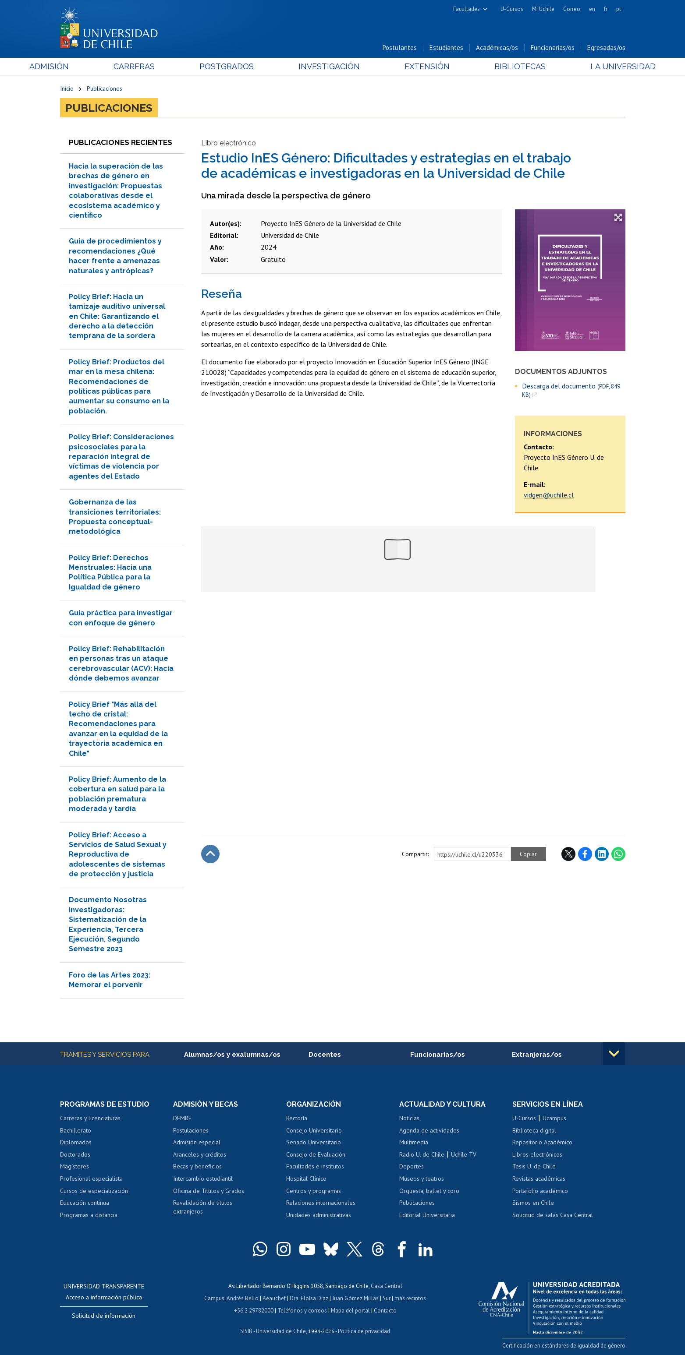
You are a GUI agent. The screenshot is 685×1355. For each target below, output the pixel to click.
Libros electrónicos (537, 1154)
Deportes (411, 1166)
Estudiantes (446, 47)
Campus (214, 1298)
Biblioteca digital (534, 1130)
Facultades (466, 9)
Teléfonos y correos (302, 1310)
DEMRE (182, 1118)
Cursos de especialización (94, 1191)
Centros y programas (313, 1191)
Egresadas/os (606, 47)
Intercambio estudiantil (203, 1178)
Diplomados (76, 1142)
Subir (210, 854)
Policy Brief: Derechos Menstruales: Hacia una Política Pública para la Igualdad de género (110, 572)
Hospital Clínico (306, 1178)
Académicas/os (497, 47)
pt (618, 9)
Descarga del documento (571, 390)
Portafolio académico (540, 1191)
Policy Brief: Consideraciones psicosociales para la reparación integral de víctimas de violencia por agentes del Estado (121, 456)
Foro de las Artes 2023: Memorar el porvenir (109, 980)
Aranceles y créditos (199, 1154)
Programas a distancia (88, 1215)
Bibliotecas (499, 66)
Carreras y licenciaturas (90, 1118)
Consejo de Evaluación (315, 1154)
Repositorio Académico (542, 1142)
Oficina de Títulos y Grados (208, 1191)
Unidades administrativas (318, 1215)
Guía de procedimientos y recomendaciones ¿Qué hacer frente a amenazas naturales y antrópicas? (115, 256)
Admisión (79, 66)
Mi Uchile (543, 9)
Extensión (417, 66)
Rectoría (296, 1118)
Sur (386, 1298)
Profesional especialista (91, 1178)
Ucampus (554, 1118)
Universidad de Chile (281, 1331)
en (592, 9)
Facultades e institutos (315, 1166)
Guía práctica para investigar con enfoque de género (121, 618)
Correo (571, 9)
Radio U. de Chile (421, 1154)
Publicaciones (104, 88)
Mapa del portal (350, 1310)
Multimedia (413, 1142)
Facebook (585, 854)
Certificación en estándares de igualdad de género (563, 1345)
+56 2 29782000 (253, 1310)
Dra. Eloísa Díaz (309, 1298)
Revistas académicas (538, 1178)
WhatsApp (618, 854)
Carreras (154, 66)
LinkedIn (602, 854)
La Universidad (592, 66)
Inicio (67, 88)
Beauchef (274, 1298)
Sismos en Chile (533, 1203)
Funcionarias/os (553, 47)
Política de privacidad (364, 1331)
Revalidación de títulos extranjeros (202, 1207)
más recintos (410, 1298)
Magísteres (74, 1166)
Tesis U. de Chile (534, 1166)
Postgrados (236, 66)
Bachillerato (75, 1130)
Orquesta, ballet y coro (429, 1191)
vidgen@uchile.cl (549, 494)
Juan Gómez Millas (355, 1298)
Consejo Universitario (314, 1130)
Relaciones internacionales (320, 1203)
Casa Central (386, 1286)
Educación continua (84, 1203)
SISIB (246, 1331)
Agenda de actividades (429, 1130)
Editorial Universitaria (427, 1215)
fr (605, 9)
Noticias (409, 1118)
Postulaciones (191, 1130)
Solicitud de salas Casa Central (552, 1215)
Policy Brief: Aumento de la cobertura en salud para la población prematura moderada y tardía (117, 794)
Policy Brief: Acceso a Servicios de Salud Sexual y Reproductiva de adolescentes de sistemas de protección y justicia (118, 855)
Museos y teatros (421, 1178)
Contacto (385, 1310)
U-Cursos (511, 9)
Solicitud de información (103, 1316)
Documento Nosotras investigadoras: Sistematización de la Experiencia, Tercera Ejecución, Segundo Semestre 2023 (108, 924)
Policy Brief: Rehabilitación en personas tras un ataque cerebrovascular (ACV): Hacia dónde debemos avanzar (121, 663)
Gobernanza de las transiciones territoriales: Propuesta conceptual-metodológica (115, 517)
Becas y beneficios (197, 1166)
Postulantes (400, 47)
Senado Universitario (313, 1142)
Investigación (329, 66)
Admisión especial (196, 1142)
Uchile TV (463, 1154)
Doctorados (75, 1154)
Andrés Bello (243, 1298)
